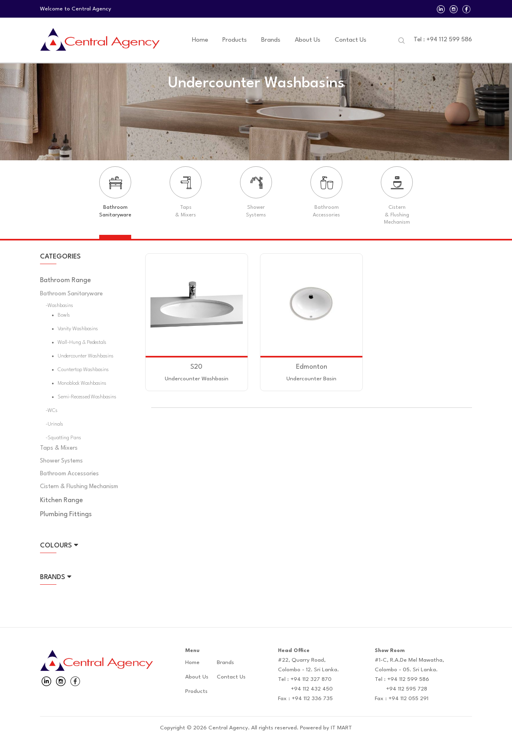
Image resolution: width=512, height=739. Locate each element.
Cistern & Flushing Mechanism (79, 487)
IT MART (341, 728)
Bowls (64, 315)
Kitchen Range (61, 500)
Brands (270, 40)
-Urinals (54, 424)
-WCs (52, 410)
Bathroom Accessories (69, 474)
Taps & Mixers (59, 448)
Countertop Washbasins (83, 369)
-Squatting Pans (63, 437)
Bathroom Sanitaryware (71, 294)
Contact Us (350, 40)
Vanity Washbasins (78, 328)
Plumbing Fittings (66, 514)
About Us (307, 40)
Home (200, 40)
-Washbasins (59, 305)
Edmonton (311, 366)
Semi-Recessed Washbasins (87, 397)
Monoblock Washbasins (82, 383)
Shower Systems (61, 461)
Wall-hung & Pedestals (82, 342)
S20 (196, 366)
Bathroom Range (65, 280)
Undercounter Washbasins (86, 356)
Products (234, 40)
